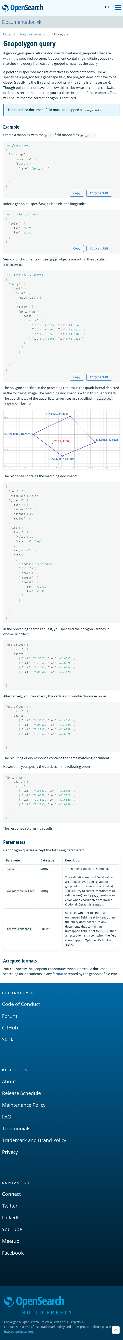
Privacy (10, 1152)
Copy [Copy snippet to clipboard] (76, 193)
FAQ (6, 1116)
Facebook (13, 1252)
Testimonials (16, 1128)
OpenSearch (23, 8)
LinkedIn (12, 1217)
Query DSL (9, 34)
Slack (7, 1039)
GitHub (10, 1027)
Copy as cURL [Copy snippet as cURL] (99, 193)
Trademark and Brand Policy (34, 1140)
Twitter (10, 1205)
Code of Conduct (21, 1004)
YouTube (12, 1229)
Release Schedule (21, 1093)
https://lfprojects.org (18, 1331)
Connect (11, 1194)
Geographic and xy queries (35, 34)
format (58, 974)
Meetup (10, 1241)
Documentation (22, 21)
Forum (9, 1015)
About (9, 1081)
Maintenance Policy (23, 1104)
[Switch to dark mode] (107, 7)
